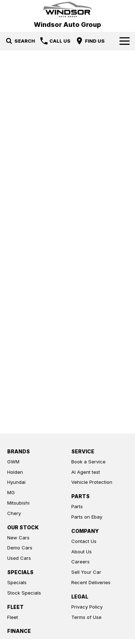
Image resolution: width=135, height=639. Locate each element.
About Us (81, 551)
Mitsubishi (18, 503)
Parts (77, 506)
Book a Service (88, 461)
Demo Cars (19, 547)
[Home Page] (67, 9)
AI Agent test (85, 472)
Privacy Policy (87, 607)
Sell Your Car (86, 572)
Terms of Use (86, 617)
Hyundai (16, 482)
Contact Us (83, 541)
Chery (14, 513)
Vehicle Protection (91, 482)
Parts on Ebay (86, 517)
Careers (80, 561)
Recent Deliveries (91, 582)
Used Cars (19, 558)
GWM (13, 461)
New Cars (18, 537)
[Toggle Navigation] (125, 41)
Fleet (12, 617)
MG (11, 492)
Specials (17, 582)
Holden (15, 472)
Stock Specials (24, 593)
